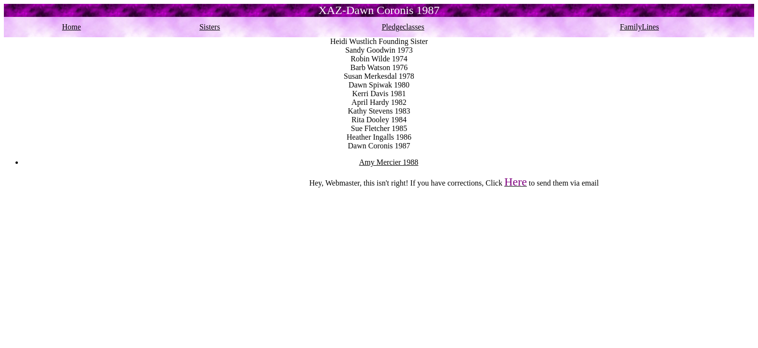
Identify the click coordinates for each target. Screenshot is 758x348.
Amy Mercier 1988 (389, 162)
